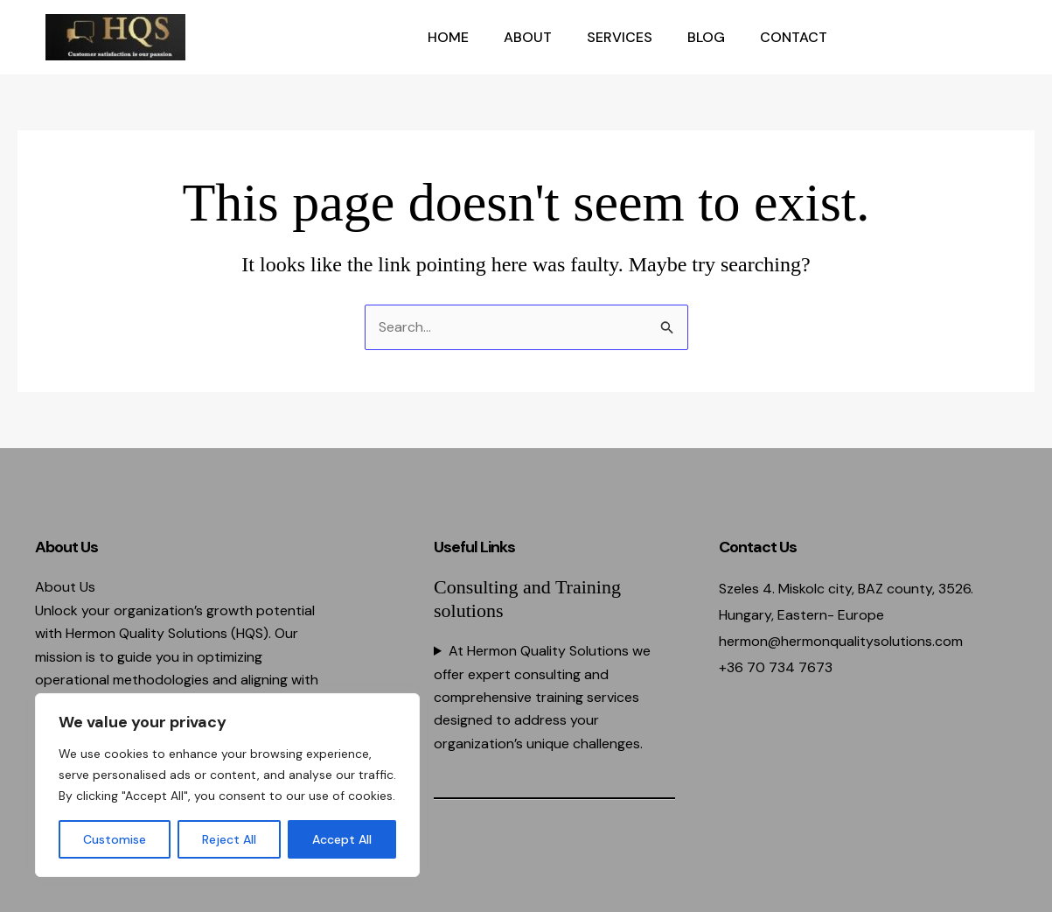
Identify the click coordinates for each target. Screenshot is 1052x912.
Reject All (229, 839)
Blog (706, 37)
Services (619, 37)
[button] (934, 38)
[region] (227, 785)
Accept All (342, 839)
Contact (793, 37)
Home (448, 37)
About (528, 37)
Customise (114, 839)
